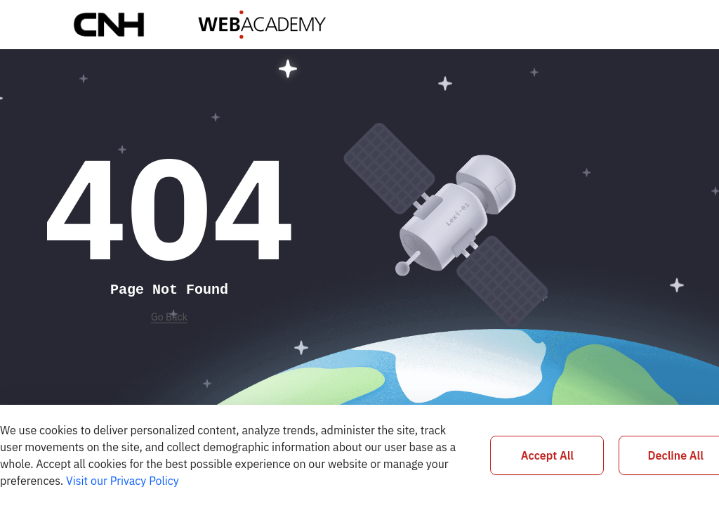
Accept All (547, 455)
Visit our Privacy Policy (122, 481)
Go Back (169, 317)
